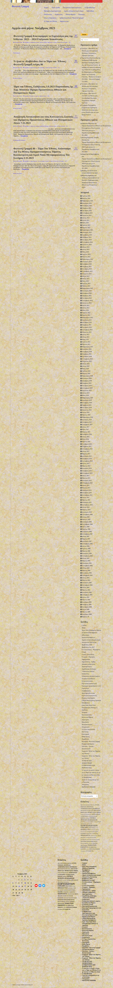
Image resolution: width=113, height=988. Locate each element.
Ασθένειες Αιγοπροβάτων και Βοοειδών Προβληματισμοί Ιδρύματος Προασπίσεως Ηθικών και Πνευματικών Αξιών (90, 182)
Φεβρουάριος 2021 (87, 347)
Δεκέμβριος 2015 (87, 444)
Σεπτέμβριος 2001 (87, 595)
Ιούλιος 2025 (85, 218)
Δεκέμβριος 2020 (87, 351)
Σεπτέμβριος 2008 (87, 524)
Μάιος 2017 (85, 429)
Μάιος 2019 (85, 395)
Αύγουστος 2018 (87, 410)
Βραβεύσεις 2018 (87, 645)
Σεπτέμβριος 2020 (87, 359)
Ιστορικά (47, 67)
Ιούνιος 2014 (85, 463)
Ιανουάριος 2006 (87, 553)
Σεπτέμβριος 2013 (87, 473)
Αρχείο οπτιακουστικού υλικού (91, 640)
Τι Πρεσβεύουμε (87, 777)
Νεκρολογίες (85, 727)
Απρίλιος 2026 (86, 196)
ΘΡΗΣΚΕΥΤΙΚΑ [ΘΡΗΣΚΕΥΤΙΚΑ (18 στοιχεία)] (86, 829)
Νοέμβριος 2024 (86, 237)
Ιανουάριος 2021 (87, 349)
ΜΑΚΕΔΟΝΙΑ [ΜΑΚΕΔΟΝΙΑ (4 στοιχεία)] (95, 833)
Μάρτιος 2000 (86, 612)
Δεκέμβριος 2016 (87, 434)
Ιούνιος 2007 (85, 536)
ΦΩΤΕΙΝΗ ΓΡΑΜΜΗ (88, 787)
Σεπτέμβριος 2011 (87, 495)
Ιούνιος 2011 (85, 497)
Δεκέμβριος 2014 (87, 458)
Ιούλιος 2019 (85, 393)
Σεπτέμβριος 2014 (87, 461)
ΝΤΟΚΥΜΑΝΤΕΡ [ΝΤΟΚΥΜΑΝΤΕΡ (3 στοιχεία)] (93, 835)
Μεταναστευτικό (87, 724)
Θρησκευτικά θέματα (88, 698)
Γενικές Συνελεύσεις (88, 654)
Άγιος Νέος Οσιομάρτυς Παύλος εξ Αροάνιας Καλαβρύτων (89, 868)
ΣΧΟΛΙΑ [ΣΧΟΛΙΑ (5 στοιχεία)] (90, 843)
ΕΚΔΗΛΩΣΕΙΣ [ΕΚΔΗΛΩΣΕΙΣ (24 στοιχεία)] (92, 820)
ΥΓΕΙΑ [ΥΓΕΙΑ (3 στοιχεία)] (87, 849)
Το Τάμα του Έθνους (57, 42)
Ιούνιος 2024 (85, 249)
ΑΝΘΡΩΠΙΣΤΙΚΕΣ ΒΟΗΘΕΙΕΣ (19, 140)
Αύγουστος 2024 (87, 244)
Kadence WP (30, 984)
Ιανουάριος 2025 (87, 232)
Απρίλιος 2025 (86, 225)
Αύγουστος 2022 (87, 303)
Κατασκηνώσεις (87, 715)
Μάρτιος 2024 (86, 257)
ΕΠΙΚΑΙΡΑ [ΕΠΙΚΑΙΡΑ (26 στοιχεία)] (84, 827)
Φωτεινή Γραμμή (20, 6)
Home (83, 628)
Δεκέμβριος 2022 (87, 293)
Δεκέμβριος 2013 (87, 471)
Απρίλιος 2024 (86, 254)
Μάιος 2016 (85, 439)
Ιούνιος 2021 (85, 337)
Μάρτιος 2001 (86, 599)
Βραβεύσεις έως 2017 (88, 647)
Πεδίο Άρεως (86, 736)
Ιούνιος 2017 (85, 427)
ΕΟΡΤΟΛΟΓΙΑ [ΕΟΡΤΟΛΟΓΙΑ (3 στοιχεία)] (89, 823)
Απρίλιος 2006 (86, 548)
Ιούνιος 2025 (85, 220)
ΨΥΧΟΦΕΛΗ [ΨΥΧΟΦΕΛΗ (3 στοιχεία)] (83, 851)
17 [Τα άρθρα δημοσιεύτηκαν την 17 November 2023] (25, 886)
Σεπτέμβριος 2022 (87, 300)
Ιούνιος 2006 (85, 546)
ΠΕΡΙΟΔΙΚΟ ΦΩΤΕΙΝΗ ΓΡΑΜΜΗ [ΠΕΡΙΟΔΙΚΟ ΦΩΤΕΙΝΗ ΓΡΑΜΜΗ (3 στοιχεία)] (93, 839)
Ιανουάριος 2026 (87, 203)
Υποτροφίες (85, 784)
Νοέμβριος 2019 (86, 383)
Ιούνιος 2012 (85, 485)
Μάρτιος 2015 (86, 454)
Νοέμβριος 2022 (86, 295)
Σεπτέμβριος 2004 (87, 565)
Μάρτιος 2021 (86, 344)
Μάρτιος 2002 (86, 590)
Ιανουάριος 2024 (87, 261)
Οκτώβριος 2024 (87, 240)
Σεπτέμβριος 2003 (87, 575)
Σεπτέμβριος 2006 (87, 544)
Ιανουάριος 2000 (87, 614)
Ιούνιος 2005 (85, 558)
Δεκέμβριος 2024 (87, 235)
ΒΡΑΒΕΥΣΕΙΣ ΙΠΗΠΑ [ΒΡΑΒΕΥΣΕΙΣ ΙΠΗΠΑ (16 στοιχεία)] (94, 812)
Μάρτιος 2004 (86, 570)
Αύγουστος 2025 (87, 215)
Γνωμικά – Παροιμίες (88, 657)
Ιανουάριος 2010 (87, 512)
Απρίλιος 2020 (86, 371)
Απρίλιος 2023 (86, 283)
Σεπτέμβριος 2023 (87, 271)
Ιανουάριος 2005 (87, 563)
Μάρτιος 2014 (86, 466)
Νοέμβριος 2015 (86, 446)
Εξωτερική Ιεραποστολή (89, 683)
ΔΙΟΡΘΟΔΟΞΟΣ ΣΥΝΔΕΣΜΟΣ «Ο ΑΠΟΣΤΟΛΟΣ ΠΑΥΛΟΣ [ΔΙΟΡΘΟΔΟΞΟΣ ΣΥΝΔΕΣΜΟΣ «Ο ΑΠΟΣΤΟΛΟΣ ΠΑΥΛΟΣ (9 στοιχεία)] (90, 816)
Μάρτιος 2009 (86, 519)
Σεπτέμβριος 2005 (87, 556)
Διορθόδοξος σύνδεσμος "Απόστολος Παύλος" (38, 42)
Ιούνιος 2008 (85, 526)
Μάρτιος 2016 (86, 441)
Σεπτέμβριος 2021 (87, 330)
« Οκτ (13, 895)
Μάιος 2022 (85, 310)
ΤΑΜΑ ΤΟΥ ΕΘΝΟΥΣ (18, 78)
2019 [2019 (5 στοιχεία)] (82, 805)
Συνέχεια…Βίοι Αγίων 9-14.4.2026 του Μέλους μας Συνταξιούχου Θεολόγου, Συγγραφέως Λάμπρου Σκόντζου (89, 98)
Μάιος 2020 (85, 368)
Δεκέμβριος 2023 (87, 264)
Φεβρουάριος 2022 (87, 317)
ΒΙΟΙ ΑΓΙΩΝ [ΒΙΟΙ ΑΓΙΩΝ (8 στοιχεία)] (97, 810)
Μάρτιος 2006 (86, 551)
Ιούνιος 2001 (85, 597)
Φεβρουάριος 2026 (87, 201)
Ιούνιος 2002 (85, 587)
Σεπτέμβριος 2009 (87, 514)
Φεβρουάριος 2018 (87, 417)
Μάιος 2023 (85, 281)
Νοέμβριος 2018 (86, 405)
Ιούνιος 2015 (85, 451)
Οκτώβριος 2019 (87, 385)
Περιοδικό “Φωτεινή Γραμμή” (91, 741)
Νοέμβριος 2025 (86, 208)
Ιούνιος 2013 (85, 475)
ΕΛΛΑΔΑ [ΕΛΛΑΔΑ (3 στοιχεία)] (87, 821)
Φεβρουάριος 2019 (87, 398)
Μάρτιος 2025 (86, 227)
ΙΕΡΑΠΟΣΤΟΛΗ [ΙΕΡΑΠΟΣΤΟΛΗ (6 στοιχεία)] (91, 831)
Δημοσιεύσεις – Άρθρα (88, 662)
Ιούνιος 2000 (85, 609)
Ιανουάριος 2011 (87, 502)
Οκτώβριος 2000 (87, 607)
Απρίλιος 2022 (86, 312)
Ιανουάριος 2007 (87, 541)
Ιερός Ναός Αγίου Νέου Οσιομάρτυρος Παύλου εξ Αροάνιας (89, 707)
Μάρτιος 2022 (86, 315)
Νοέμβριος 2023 (86, 266)
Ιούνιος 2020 (85, 366)
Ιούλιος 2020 (85, 364)
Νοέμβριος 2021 (86, 325)
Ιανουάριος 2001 (87, 602)
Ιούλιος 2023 (85, 276)
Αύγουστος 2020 (87, 361)
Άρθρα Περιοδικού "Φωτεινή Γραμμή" (37, 67)
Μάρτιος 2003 (86, 580)
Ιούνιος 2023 (85, 278)
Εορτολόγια (85, 688)
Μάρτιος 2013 (86, 478)
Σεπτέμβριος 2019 (87, 388)
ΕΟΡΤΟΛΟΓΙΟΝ (17, 53)
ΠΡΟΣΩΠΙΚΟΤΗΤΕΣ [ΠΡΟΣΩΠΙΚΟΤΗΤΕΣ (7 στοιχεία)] (92, 841)
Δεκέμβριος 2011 (87, 492)
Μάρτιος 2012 (86, 488)
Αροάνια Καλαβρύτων (88, 637)
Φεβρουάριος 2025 (87, 230)
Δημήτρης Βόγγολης (88, 123)
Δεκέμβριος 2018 (87, 402)
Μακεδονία (85, 722)
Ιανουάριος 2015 (87, 456)
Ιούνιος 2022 (85, 308)
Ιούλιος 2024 (85, 247)
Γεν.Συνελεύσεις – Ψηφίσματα (91, 649)
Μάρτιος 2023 (86, 286)
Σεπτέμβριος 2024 (87, 242)
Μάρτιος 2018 (86, 415)
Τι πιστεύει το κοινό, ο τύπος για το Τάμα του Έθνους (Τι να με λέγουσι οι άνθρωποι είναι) (91, 772)
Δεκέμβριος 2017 (87, 422)
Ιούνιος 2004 (85, 568)
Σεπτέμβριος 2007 (87, 534)
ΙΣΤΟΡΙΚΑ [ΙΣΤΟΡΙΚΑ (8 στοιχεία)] (83, 833)
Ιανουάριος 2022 (87, 320)
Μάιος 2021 (85, 339)
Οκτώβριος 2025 (87, 210)
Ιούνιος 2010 (85, 507)
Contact (84, 625)
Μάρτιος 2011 (86, 500)
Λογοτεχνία (85, 719)
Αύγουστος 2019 (87, 390)
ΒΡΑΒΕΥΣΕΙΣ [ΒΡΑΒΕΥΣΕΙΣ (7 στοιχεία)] (84, 812)
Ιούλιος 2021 (85, 334)
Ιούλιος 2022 (85, 305)
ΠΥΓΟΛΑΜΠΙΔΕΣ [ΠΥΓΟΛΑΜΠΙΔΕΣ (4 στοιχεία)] (84, 843)
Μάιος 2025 (85, 223)
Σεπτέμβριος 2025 (87, 213)
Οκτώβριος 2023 (87, 269)
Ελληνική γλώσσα (87, 681)
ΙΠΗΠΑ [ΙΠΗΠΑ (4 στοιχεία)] (96, 831)
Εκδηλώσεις (85, 674)
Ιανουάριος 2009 (87, 522)
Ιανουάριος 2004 (87, 573)
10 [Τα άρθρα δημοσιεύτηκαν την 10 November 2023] (25, 883)
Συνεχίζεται (67, 49)
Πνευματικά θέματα (88, 744)
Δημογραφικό (86, 659)
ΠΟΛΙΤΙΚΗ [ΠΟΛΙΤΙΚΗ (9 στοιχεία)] (84, 841)
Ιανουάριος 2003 (87, 582)
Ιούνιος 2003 (85, 578)
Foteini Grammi (19, 42)
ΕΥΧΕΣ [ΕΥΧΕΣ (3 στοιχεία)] (96, 827)
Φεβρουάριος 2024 (87, 259)
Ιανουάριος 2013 (87, 480)
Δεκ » (18, 895)
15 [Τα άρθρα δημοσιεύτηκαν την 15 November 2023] (19, 886)
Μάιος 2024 (85, 252)
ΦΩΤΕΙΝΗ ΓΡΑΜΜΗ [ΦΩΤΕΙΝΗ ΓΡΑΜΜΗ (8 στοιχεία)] (94, 849)
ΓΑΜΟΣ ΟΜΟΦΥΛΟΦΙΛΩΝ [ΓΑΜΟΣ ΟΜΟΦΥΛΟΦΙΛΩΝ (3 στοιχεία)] (86, 814)
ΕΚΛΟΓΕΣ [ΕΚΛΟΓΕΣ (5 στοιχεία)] (83, 821)
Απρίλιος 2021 (86, 342)
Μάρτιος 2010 (86, 509)
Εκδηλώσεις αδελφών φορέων (91, 676)
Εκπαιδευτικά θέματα (88, 678)
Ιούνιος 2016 (85, 437)
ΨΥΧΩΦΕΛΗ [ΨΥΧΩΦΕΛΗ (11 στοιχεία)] (89, 851)
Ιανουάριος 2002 (87, 592)
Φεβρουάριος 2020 (87, 376)
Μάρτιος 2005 (86, 561)
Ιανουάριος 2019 (87, 400)
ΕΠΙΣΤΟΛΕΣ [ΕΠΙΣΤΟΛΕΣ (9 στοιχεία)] (91, 827)
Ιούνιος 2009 (85, 517)
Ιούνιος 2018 (85, 412)
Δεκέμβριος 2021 (87, 322)
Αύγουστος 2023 (87, 274)
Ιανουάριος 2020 (87, 378)
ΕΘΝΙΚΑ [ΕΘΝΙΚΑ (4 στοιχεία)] (87, 818)
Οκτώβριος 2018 (87, 407)
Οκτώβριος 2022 (87, 298)
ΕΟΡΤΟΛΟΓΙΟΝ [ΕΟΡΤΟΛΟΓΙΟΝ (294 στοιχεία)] (89, 825)
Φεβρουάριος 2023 (87, 288)
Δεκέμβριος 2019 (87, 381)
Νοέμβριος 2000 (86, 604)
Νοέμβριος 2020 (86, 354)
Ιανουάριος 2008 (87, 531)
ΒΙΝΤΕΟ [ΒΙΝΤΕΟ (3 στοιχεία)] (92, 810)
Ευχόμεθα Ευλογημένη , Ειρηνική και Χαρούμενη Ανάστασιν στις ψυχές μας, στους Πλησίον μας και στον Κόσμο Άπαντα (90, 109)
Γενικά (84, 652)
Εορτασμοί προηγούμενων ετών (91, 686)
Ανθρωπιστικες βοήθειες (34, 126)
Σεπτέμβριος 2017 (87, 424)
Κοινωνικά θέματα (87, 717)
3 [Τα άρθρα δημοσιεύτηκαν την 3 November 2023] (24, 880)
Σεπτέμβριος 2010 (87, 505)
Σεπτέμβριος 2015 (87, 449)
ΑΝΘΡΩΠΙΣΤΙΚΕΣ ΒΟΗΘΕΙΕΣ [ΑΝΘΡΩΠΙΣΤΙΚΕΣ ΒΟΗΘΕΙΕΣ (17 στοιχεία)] (90, 808)
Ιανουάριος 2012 (87, 490)
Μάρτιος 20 (85, 616)
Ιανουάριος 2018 (87, 419)
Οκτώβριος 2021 (87, 327)
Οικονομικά (85, 734)
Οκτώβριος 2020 (87, 356)
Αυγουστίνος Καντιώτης (89, 642)
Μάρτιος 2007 (86, 539)
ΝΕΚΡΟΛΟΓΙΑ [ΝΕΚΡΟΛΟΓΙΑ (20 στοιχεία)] (85, 835)
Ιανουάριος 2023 (87, 291)
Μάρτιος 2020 (86, 373)
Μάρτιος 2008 (86, 529)
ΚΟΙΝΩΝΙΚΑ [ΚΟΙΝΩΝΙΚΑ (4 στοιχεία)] (89, 833)
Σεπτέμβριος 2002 (87, 585)
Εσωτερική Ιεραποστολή (89, 695)
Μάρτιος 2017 (86, 432)
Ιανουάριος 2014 (87, 468)
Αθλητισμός (85, 635)
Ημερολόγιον (50, 42)
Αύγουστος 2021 (87, 332)
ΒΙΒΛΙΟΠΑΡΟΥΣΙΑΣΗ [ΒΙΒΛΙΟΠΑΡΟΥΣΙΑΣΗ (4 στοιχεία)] (85, 810)
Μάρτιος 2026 (86, 198)
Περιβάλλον (85, 739)
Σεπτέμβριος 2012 (87, 483)
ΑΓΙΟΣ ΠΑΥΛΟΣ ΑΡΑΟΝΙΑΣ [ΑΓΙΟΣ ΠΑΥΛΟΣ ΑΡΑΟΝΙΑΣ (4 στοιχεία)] (89, 805)
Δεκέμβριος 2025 (87, 205)
